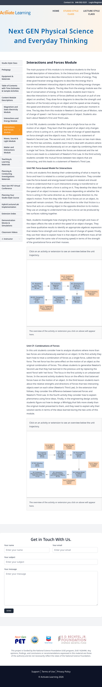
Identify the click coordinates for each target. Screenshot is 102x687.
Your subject (9, 557)
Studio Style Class (70, 12)
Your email (57, 545)
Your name (9, 545)
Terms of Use (48, 671)
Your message (10, 569)
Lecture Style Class (91, 12)
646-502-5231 (81, 2)
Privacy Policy (64, 671)
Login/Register (95, 2)
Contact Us (69, 2)
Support (35, 671)
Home (56, 10)
